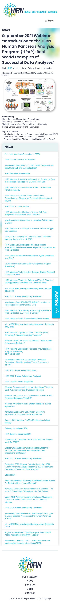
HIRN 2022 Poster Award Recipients (20, 370)
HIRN (18, 598)
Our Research (30, 576)
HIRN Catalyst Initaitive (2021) (18, 434)
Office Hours (10, 475)
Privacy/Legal (45, 598)
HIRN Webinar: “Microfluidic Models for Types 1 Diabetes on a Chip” (29, 257)
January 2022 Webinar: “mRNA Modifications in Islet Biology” (27, 421)
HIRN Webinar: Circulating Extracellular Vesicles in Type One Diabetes (29, 229)
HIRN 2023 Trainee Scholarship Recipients (23, 296)
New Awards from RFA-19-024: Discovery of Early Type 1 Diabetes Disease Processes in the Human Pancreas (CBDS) (29, 516)
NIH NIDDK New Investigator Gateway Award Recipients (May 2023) (29, 325)
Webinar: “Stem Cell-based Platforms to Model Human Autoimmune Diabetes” (28, 342)
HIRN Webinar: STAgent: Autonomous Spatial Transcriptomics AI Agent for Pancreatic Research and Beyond (28, 198)
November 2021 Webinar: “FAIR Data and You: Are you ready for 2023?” (28, 441)
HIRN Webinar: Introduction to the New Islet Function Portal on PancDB (28, 188)
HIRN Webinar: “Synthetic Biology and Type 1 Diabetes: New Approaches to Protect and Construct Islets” (29, 281)
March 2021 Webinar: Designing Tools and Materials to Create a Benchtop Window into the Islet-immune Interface (28, 499)
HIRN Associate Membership (17, 173)
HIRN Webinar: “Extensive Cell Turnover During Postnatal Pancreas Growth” (30, 273)
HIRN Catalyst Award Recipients (19, 382)
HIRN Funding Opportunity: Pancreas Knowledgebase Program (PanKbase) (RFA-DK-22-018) (28, 351)
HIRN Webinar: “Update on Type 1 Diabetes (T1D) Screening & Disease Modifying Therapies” (26, 333)
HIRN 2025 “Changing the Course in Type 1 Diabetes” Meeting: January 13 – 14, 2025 (28, 238)
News (30, 580)
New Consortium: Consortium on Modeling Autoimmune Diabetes (29, 221)
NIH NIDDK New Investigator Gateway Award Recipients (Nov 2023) (29, 289)
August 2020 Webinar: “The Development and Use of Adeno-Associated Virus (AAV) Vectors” (28, 533)
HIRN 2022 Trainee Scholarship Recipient (23, 376)
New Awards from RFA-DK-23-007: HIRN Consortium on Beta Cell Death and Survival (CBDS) (29, 166)
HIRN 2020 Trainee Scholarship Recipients (23, 508)
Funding (30, 584)
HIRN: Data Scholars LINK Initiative (20, 160)
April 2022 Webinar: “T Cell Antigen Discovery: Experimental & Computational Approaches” (25, 413)
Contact (30, 592)
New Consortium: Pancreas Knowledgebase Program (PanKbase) (28, 265)
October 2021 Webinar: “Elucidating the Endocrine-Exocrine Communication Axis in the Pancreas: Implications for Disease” (27, 450)
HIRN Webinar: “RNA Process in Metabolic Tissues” (27, 319)
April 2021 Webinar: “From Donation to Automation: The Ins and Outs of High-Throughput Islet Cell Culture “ (29, 490)
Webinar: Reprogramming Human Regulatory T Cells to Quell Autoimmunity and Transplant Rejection (29, 388)
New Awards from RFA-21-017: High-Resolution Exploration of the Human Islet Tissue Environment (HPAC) (27, 362)
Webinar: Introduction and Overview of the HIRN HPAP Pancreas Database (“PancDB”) (28, 396)
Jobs (30, 588)
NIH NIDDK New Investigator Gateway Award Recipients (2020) (29, 525)
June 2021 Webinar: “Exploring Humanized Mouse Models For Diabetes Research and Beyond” (30, 482)
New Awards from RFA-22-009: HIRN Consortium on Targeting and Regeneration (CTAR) (27, 303)
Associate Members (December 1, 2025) (22, 154)
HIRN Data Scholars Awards (17, 206)
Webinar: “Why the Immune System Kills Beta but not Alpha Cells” (28, 405)
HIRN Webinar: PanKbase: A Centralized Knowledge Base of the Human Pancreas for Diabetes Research (30, 180)
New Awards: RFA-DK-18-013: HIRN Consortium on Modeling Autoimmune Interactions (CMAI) (27, 541)
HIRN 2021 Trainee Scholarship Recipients (23, 458)
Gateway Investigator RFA (16, 428)
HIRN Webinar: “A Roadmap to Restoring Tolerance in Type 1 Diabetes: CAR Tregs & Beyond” (28, 311)
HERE (9, 68)
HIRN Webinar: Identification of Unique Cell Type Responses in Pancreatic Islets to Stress (26, 213)
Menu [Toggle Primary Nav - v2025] (49, 20)
